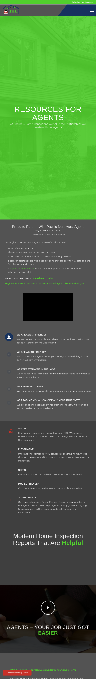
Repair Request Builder (22, 268)
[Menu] (90, 10)
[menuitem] (90, 10)
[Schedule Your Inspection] (17, 673)
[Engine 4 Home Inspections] (10, 10)
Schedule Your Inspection (83, 2)
